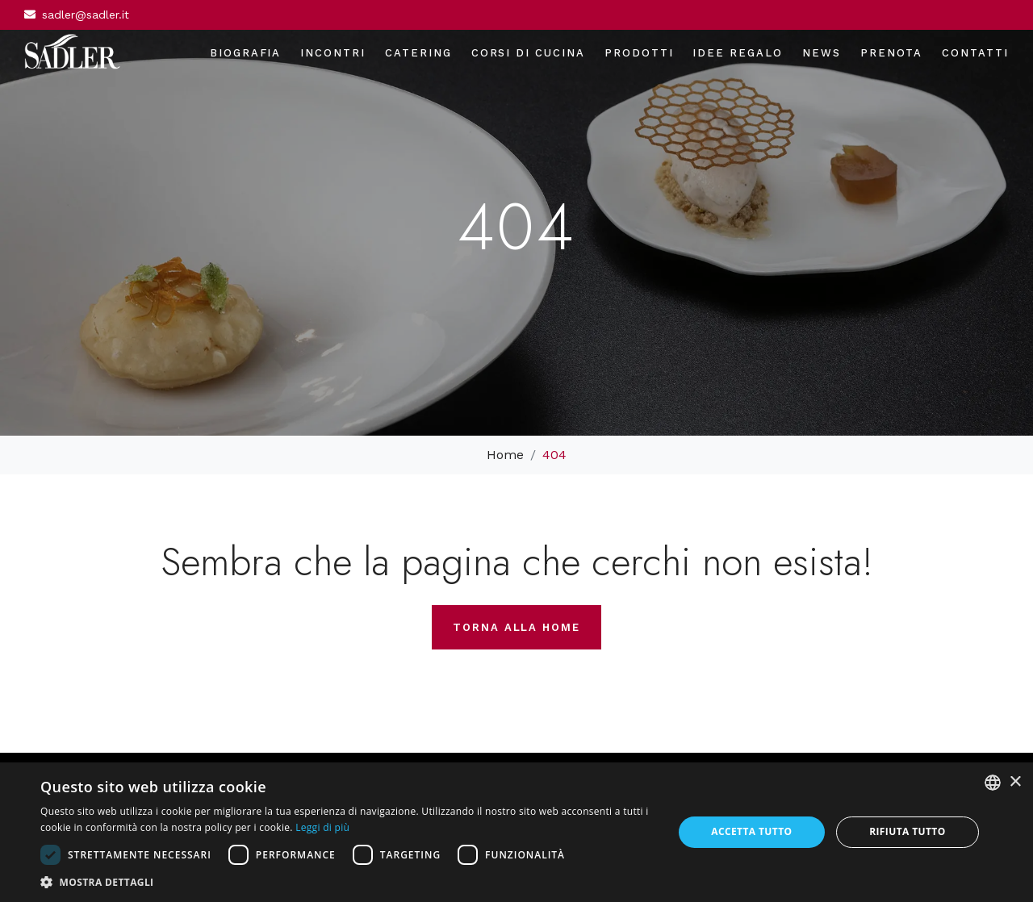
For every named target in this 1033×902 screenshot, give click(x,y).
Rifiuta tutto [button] (907, 831)
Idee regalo (737, 53)
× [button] (1015, 782)
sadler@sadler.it (85, 14)
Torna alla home (516, 627)
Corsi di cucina (528, 53)
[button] (347, 882)
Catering (418, 53)
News (821, 53)
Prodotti (639, 53)
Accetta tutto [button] (751, 831)
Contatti (975, 53)
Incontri (333, 53)
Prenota (891, 53)
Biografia (246, 53)
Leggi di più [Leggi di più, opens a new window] (322, 827)
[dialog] (516, 832)
